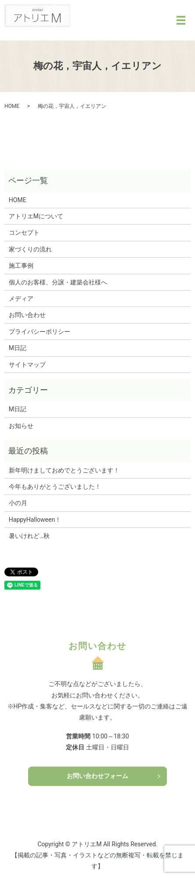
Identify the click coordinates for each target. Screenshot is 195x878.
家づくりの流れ (30, 249)
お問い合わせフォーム (97, 775)
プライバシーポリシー (39, 331)
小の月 (18, 502)
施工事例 (21, 265)
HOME (11, 106)
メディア (21, 298)
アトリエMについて (36, 216)
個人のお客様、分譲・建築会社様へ (58, 282)
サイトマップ (27, 364)
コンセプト (24, 232)
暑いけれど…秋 (29, 535)
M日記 (17, 347)
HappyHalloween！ (35, 519)
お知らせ (21, 425)
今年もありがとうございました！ (55, 486)
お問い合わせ (27, 314)
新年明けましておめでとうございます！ (64, 470)
